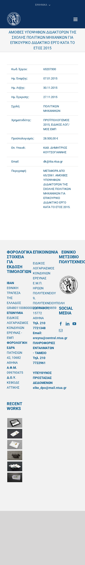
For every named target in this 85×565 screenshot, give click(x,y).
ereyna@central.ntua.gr (50, 338)
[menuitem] (42, 5)
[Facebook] (61, 324)
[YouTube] (74, 324)
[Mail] (61, 330)
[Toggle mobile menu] (75, 19)
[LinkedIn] (67, 324)
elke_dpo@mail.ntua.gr (49, 388)
